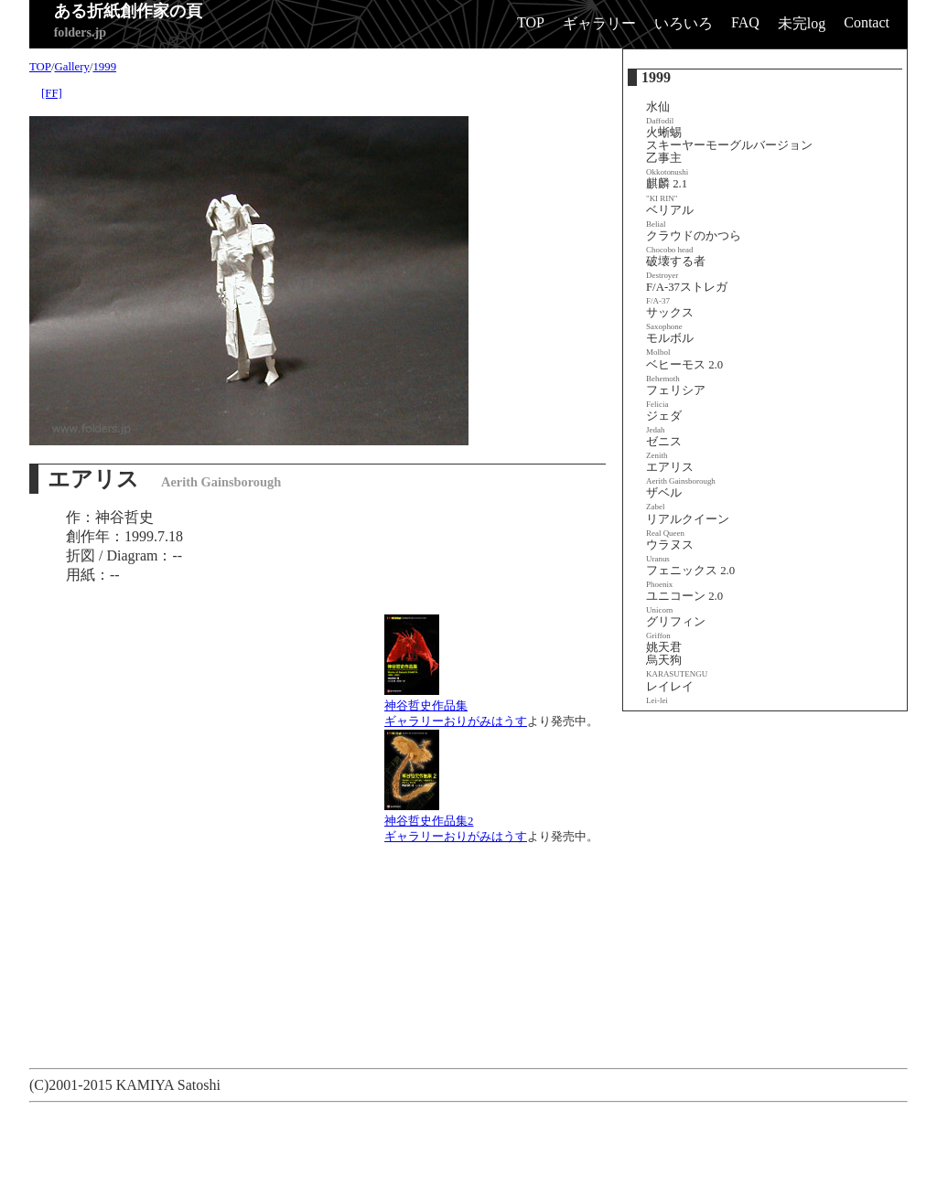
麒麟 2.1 (666, 189)
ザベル (664, 498)
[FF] (51, 93)
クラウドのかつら (693, 242)
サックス (670, 318)
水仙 (659, 113)
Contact (866, 22)
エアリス (681, 473)
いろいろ (683, 23)
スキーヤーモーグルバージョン (729, 145)
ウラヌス (670, 551)
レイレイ (670, 692)
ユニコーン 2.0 (684, 602)
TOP (530, 22)
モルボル (670, 344)
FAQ (745, 22)
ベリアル (670, 216)
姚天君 (664, 647)
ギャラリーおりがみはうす (455, 721)
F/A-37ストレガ (686, 293)
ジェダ (664, 422)
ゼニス (664, 447)
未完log (801, 23)
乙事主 (667, 164)
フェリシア (675, 396)
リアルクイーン (687, 525)
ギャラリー (599, 23)
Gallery (72, 66)
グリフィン (675, 627)
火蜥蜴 (664, 132)
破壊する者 (675, 267)
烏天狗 (676, 666)
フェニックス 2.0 (690, 576)
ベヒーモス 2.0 (684, 370)
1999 (104, 66)
